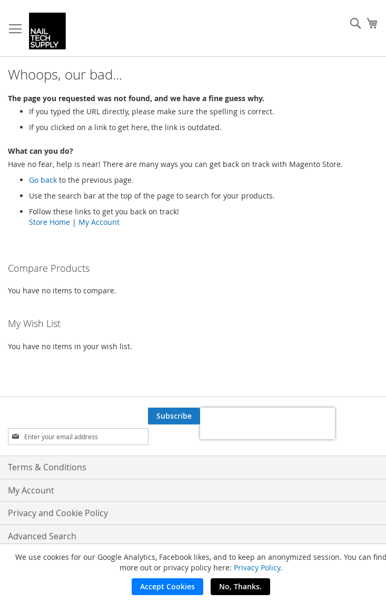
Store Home (49, 222)
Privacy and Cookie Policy (58, 513)
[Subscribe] (174, 416)
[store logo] (47, 31)
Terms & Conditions (47, 467)
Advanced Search (42, 536)
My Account (99, 222)
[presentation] (267, 423)
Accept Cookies (167, 586)
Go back (43, 180)
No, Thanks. (240, 586)
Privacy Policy (257, 567)
